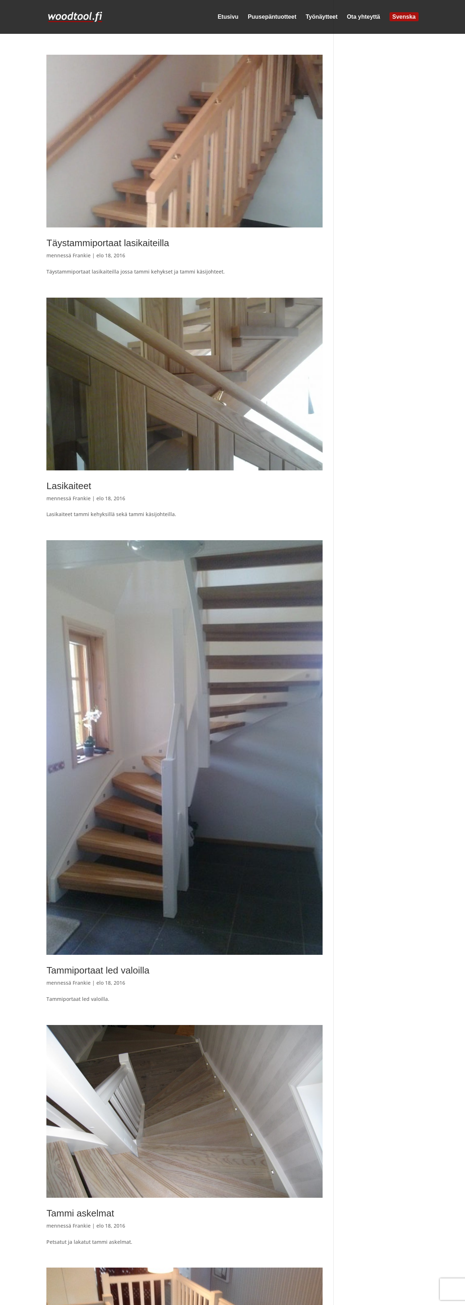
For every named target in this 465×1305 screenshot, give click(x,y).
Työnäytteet (322, 17)
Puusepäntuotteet (272, 17)
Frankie (82, 255)
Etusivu (228, 17)
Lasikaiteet (68, 485)
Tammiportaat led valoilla (97, 970)
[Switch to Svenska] (404, 24)
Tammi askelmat (80, 1213)
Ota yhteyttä (363, 17)
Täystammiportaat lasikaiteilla (107, 243)
